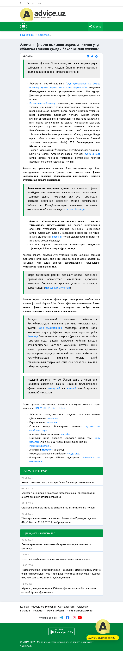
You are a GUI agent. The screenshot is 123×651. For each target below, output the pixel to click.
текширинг (51, 422)
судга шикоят (92, 153)
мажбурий (48, 449)
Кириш (95, 26)
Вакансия (25, 610)
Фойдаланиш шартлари (80, 610)
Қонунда (32, 336)
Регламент (39, 610)
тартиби (65, 434)
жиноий (71, 388)
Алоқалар (82, 606)
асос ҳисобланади (74, 209)
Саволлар (43, 34)
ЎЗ (21, 3)
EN (39, 3)
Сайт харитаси (66, 606)
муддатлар (73, 453)
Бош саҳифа (27, 34)
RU (33, 3)
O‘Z (27, 3)
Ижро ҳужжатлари (39, 445)
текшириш (52, 418)
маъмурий (54, 388)
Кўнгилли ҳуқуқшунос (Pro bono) (38, 606)
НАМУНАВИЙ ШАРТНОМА (50, 408)
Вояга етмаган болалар (42, 103)
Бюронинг (57, 236)
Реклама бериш (55, 610)
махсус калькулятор (57, 287)
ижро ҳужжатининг (51, 328)
